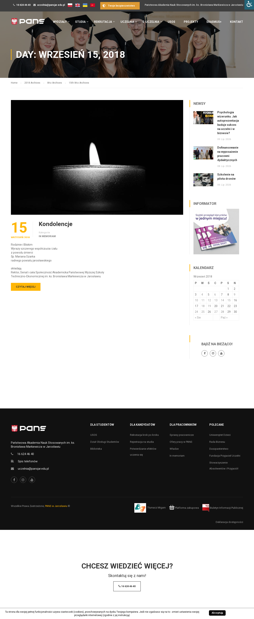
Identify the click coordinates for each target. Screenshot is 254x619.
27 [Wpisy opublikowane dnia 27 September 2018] (215, 311)
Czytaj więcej (26, 286)
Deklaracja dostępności (229, 522)
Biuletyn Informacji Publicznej (222, 507)
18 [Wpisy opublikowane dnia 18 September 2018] (203, 306)
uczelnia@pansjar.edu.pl (51, 5)
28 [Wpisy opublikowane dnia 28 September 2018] (222, 311)
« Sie (198, 317)
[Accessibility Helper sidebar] (249, 5)
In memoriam (47, 236)
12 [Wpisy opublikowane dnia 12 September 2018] (209, 300)
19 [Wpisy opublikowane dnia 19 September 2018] (209, 306)
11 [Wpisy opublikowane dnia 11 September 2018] (203, 300)
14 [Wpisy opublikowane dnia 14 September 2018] (222, 300)
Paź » (224, 317)
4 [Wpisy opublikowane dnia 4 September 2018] (202, 294)
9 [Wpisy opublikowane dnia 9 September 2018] (234, 294)
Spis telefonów (28, 461)
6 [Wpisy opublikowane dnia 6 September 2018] (215, 294)
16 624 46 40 (23, 5)
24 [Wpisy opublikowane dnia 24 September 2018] (196, 311)
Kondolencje (55, 224)
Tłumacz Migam (156, 507)
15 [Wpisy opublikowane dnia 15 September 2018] (229, 300)
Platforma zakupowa (184, 507)
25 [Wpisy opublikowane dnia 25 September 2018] (203, 311)
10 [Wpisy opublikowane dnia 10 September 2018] (196, 300)
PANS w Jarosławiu (56, 506)
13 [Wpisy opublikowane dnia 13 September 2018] (215, 300)
